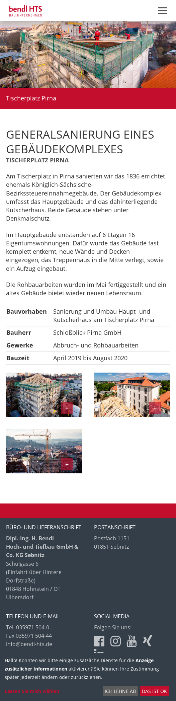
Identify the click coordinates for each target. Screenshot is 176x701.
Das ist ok (154, 691)
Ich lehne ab (120, 691)
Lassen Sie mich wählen (32, 691)
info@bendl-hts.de (29, 644)
